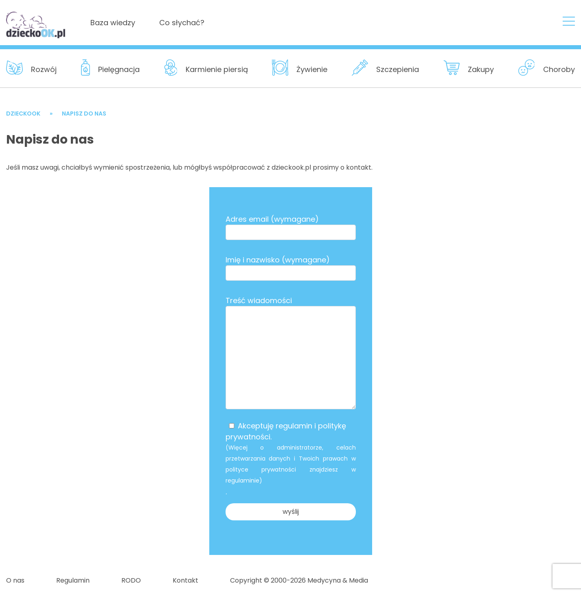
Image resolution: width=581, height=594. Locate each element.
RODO (131, 580)
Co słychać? (181, 22)
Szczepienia (397, 69)
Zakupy (481, 69)
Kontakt (185, 580)
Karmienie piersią (217, 69)
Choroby (559, 69)
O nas (15, 580)
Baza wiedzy (112, 22)
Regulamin (73, 580)
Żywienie (311, 69)
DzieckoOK (23, 113)
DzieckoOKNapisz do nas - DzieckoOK (36, 22)
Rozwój (44, 69)
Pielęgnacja (119, 69)
